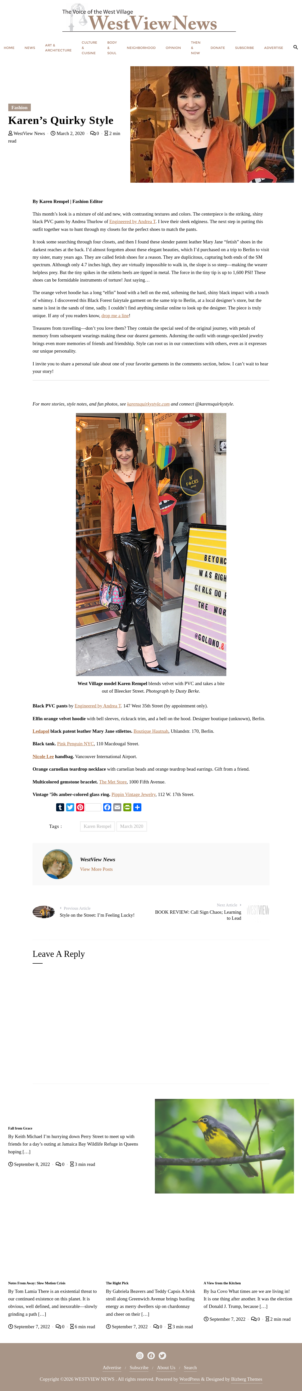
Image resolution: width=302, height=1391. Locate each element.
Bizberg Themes (246, 1379)
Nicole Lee (43, 756)
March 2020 (131, 826)
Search (190, 1367)
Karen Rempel (97, 826)
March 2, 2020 (68, 133)
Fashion (20, 107)
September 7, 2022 (29, 1326)
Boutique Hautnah (151, 731)
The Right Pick (117, 1283)
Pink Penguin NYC (75, 743)
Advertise (112, 1367)
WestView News (27, 133)
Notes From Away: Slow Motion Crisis (37, 1283)
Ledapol (41, 731)
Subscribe (139, 1367)
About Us (166, 1367)
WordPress (189, 1379)
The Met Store (113, 781)
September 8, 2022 (29, 1164)
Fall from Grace (20, 1128)
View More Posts (96, 869)
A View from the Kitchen (222, 1283)
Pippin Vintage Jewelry (134, 794)
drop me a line (115, 315)
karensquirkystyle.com (148, 404)
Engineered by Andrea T (132, 221)
